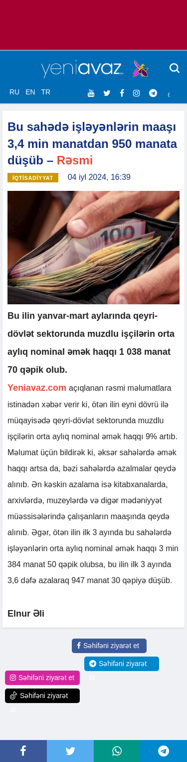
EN (30, 92)
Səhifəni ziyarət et (108, 646)
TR (45, 92)
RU (14, 92)
